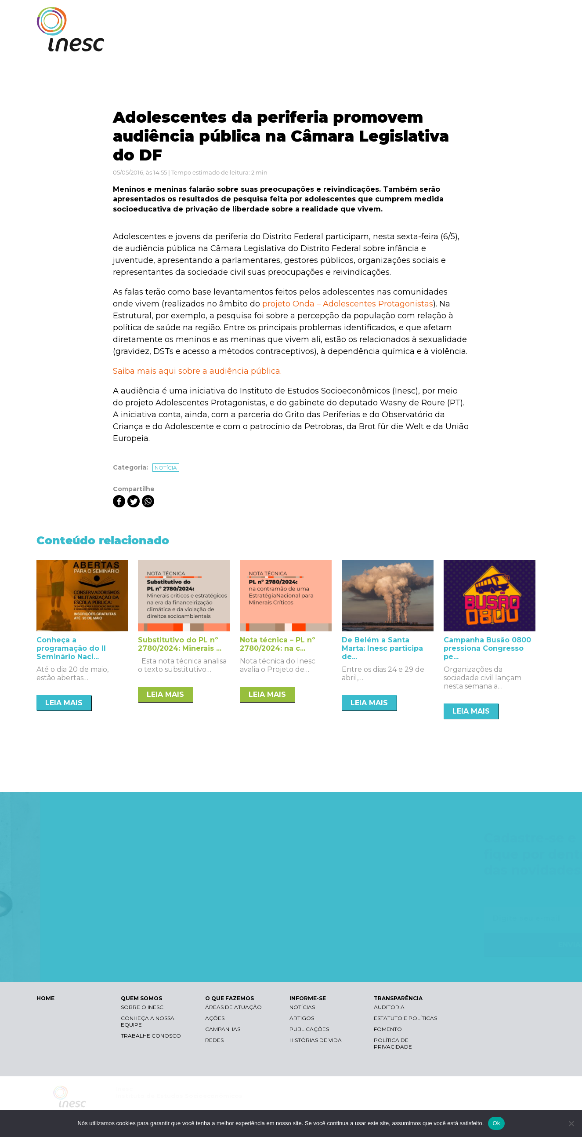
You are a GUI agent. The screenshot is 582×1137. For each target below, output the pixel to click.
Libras (393, 15)
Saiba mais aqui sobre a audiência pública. (197, 371)
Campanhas (222, 1029)
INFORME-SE (446, 43)
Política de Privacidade (393, 1043)
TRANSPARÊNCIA (507, 43)
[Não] (571, 1123)
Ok (496, 1123)
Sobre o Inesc (142, 1007)
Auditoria (389, 1007)
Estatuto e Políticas (405, 1018)
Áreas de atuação (233, 1007)
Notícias (302, 1007)
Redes (214, 1040)
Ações (214, 1018)
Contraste (435, 15)
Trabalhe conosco (151, 1035)
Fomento (388, 1029)
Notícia (166, 467)
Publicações (309, 1029)
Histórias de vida (315, 1040)
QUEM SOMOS (322, 43)
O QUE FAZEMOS (385, 43)
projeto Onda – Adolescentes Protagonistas (347, 304)
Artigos (301, 1018)
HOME (45, 998)
